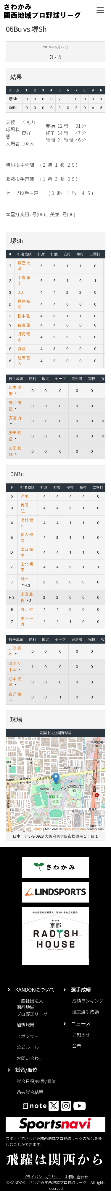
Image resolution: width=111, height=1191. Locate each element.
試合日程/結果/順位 (36, 1081)
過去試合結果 (30, 1092)
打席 (41, 254)
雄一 (24, 579)
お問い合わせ (30, 1058)
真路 (21, 349)
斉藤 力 (15, 418)
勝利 (32, 379)
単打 (80, 254)
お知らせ (81, 1034)
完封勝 (77, 379)
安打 (67, 254)
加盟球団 (25, 1025)
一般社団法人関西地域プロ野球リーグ (32, 1007)
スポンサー (28, 1036)
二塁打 (95, 254)
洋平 (24, 496)
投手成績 (16, 379)
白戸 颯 (15, 694)
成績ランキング (87, 1001)
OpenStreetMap (74, 829)
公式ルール (28, 1047)
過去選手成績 (85, 1011)
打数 (54, 254)
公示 (76, 1046)
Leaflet (37, 829)
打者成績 (24, 254)
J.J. (21, 292)
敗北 (45, 379)
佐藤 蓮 (24, 325)
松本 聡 (24, 316)
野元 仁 (27, 609)
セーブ (60, 379)
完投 (91, 379)
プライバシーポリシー (42, 1176)
